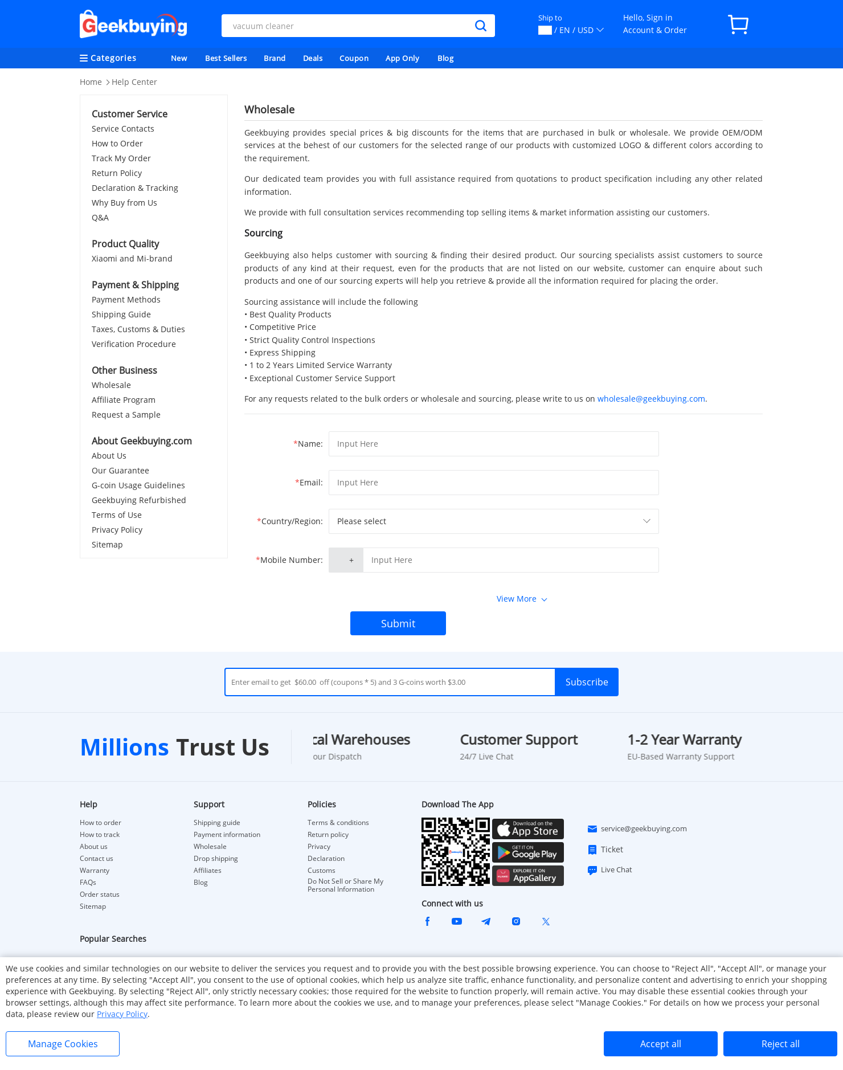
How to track (100, 835)
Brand (275, 58)
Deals (313, 58)
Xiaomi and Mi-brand (132, 258)
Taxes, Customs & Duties (138, 329)
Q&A (100, 217)
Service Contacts (123, 128)
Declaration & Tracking (135, 187)
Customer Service (129, 114)
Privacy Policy (117, 529)
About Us (109, 455)
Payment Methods (126, 299)
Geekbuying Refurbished (139, 500)
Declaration (326, 859)
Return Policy (117, 173)
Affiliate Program (123, 399)
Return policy (328, 835)
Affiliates (208, 871)
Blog (445, 58)
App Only (402, 58)
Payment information (227, 835)
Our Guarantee (120, 470)
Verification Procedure (134, 343)
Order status (100, 895)
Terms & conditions (338, 823)
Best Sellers (226, 58)
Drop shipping (216, 859)
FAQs (88, 883)
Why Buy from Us (124, 202)
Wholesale (111, 384)
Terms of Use (117, 514)
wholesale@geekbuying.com (651, 398)
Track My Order (121, 158)
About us (94, 847)
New (179, 58)
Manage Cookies (63, 1044)
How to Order (117, 143)
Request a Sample (126, 414)
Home (91, 81)
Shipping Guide (121, 314)
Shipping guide (217, 823)
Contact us (96, 859)
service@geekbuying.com (637, 829)
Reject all (781, 1044)
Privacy (319, 847)
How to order (100, 823)
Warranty (94, 871)
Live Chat (609, 870)
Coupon (354, 58)
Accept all (660, 1044)
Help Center (134, 81)
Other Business (124, 370)
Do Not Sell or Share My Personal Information (345, 885)
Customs (321, 871)
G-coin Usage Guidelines (138, 485)
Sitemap (107, 544)
